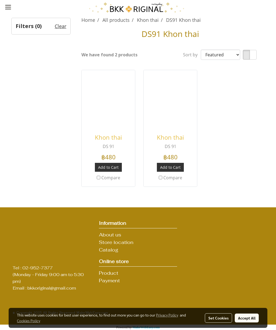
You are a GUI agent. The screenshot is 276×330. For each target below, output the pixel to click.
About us (110, 235)
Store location (116, 242)
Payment (109, 280)
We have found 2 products (109, 55)
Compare (110, 178)
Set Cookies (218, 317)
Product (108, 273)
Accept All (247, 317)
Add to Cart (108, 167)
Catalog (108, 250)
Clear (60, 26)
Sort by (192, 55)
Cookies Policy (28, 320)
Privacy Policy (167, 314)
